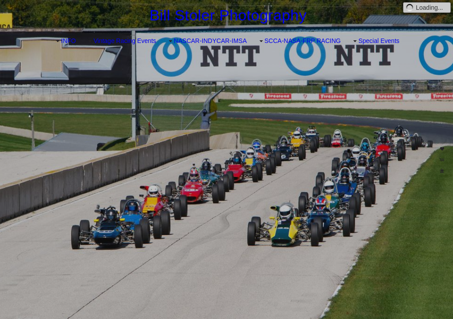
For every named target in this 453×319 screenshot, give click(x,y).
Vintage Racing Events (121, 41)
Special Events (375, 41)
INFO (65, 41)
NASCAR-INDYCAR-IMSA (207, 41)
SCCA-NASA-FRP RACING (299, 41)
